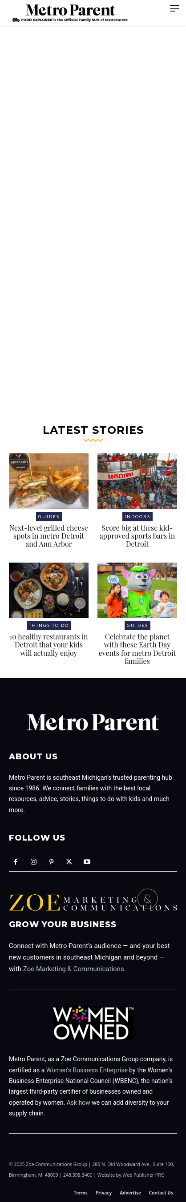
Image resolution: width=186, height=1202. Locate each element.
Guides (49, 516)
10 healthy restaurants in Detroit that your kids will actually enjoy (48, 645)
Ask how (78, 1102)
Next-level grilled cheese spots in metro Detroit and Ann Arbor (48, 536)
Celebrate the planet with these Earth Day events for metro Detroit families (137, 649)
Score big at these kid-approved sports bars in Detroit (137, 536)
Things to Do (49, 625)
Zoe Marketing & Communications (73, 969)
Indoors (137, 516)
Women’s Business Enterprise (87, 1070)
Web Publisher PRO (143, 1175)
